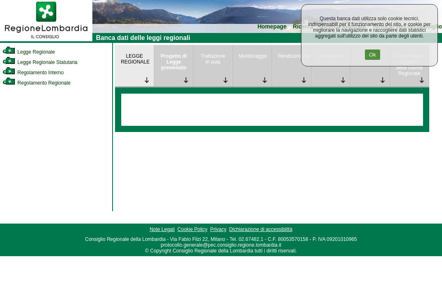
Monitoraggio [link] (253, 56)
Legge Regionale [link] (28, 52)
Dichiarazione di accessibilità (260, 229)
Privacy (218, 229)
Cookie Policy (192, 229)
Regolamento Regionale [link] (36, 83)
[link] (46, 39)
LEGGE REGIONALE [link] (135, 59)
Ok (372, 55)
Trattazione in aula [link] (213, 59)
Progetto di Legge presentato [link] (174, 62)
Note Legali (162, 229)
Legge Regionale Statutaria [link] (40, 62)
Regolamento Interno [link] (32, 72)
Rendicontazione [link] (294, 56)
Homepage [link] (272, 27)
